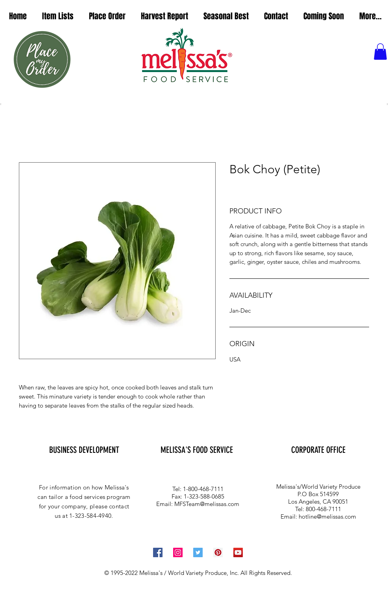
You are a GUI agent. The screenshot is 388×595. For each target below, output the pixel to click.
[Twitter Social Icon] (198, 552)
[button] (57, 16)
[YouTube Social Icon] (238, 552)
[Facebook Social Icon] (158, 552)
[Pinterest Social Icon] (218, 552)
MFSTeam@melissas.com (206, 504)
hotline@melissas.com (327, 516)
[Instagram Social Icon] (178, 552)
